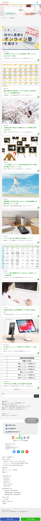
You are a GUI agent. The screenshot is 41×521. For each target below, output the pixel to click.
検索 (3, 393)
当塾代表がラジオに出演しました (9, 404)
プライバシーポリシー (6, 510)
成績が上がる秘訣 (6, 459)
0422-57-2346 (10, 519)
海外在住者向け (7, 485)
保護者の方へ (5, 472)
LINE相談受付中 (12, 428)
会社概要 (4, 503)
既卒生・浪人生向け (8, 483)
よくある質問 (5, 499)
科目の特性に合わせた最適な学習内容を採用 (13, 465)
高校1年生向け (7, 477)
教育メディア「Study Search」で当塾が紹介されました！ (15, 407)
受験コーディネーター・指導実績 (9, 470)
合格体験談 (4, 467)
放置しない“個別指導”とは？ (8, 457)
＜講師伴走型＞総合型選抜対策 (11, 490)
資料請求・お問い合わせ (14, 432)
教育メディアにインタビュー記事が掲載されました (13, 402)
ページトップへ (32, 420)
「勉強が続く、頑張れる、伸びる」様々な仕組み (14, 461)
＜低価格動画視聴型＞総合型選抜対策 (12, 492)
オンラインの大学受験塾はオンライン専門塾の (14, 511)
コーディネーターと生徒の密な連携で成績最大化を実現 (15, 463)
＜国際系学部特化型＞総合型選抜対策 (12, 494)
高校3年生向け (7, 481)
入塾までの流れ (12, 425)
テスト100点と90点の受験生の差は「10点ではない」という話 (16, 406)
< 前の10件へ (17, 389)
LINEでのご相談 (30, 519)
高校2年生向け (7, 479)
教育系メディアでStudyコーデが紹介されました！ (13, 409)
